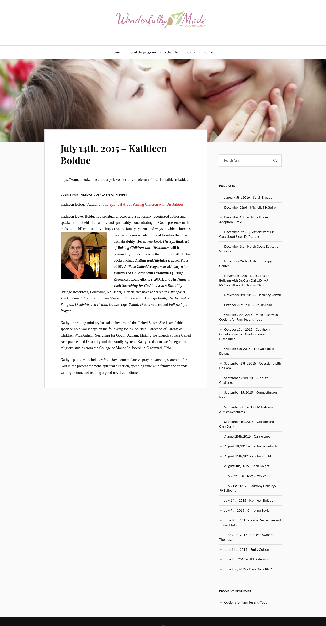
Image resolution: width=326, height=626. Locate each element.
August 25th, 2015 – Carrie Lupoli (248, 436)
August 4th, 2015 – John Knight (246, 466)
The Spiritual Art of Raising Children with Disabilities (142, 204)
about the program (142, 52)
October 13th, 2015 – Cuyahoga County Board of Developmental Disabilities (244, 334)
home (116, 52)
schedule (171, 52)
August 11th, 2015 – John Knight (247, 456)
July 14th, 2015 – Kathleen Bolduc (114, 154)
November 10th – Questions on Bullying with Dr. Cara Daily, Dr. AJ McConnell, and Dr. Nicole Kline (244, 280)
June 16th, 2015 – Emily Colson (246, 549)
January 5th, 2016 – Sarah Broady (248, 197)
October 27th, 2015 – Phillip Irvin (248, 305)
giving (191, 52)
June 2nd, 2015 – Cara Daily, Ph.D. (248, 569)
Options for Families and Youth (246, 602)
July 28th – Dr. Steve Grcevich (245, 476)
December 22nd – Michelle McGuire (250, 207)
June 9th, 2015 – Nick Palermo (246, 559)
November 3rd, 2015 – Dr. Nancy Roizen (252, 295)
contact (209, 52)
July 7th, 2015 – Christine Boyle (246, 510)
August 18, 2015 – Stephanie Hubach (250, 446)
